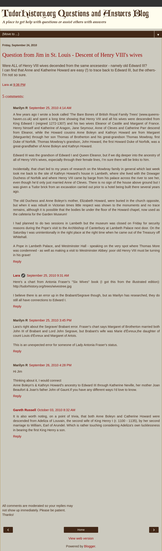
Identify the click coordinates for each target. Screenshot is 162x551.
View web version (81, 538)
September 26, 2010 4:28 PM (50, 365)
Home (81, 529)
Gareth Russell (24, 410)
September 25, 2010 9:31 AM (48, 275)
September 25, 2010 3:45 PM (50, 320)
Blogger (89, 546)
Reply (17, 261)
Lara (16, 275)
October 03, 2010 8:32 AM (56, 410)
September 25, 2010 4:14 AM (50, 108)
